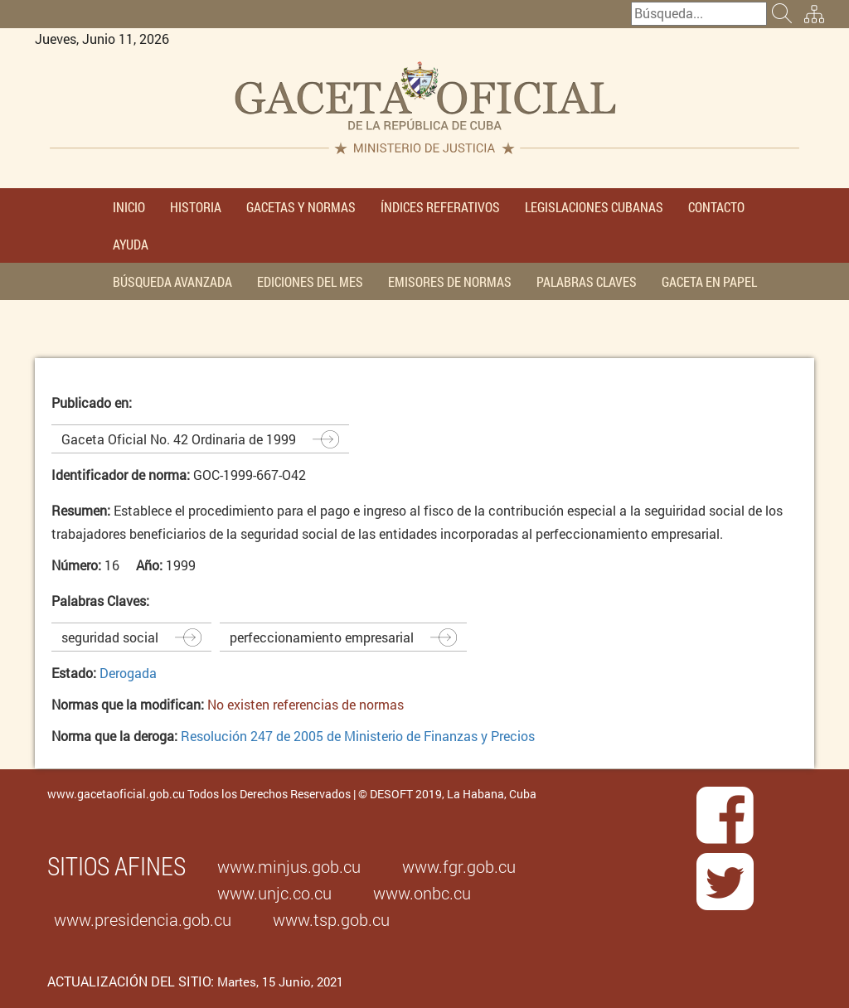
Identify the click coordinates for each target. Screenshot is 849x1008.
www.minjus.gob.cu (289, 866)
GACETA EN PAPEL (709, 281)
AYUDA (130, 244)
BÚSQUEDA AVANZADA (172, 281)
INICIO (129, 207)
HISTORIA (195, 207)
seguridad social (109, 637)
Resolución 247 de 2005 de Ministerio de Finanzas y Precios (358, 735)
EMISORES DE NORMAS (450, 281)
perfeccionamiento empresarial (322, 637)
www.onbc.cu (422, 893)
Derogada (128, 672)
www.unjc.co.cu (274, 893)
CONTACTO (716, 207)
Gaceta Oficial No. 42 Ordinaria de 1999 (178, 439)
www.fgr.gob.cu (459, 866)
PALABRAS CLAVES (586, 281)
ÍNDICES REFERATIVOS (440, 207)
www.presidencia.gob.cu (142, 919)
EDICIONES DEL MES (310, 281)
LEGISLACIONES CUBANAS (594, 207)
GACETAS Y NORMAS (301, 207)
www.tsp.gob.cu (331, 919)
